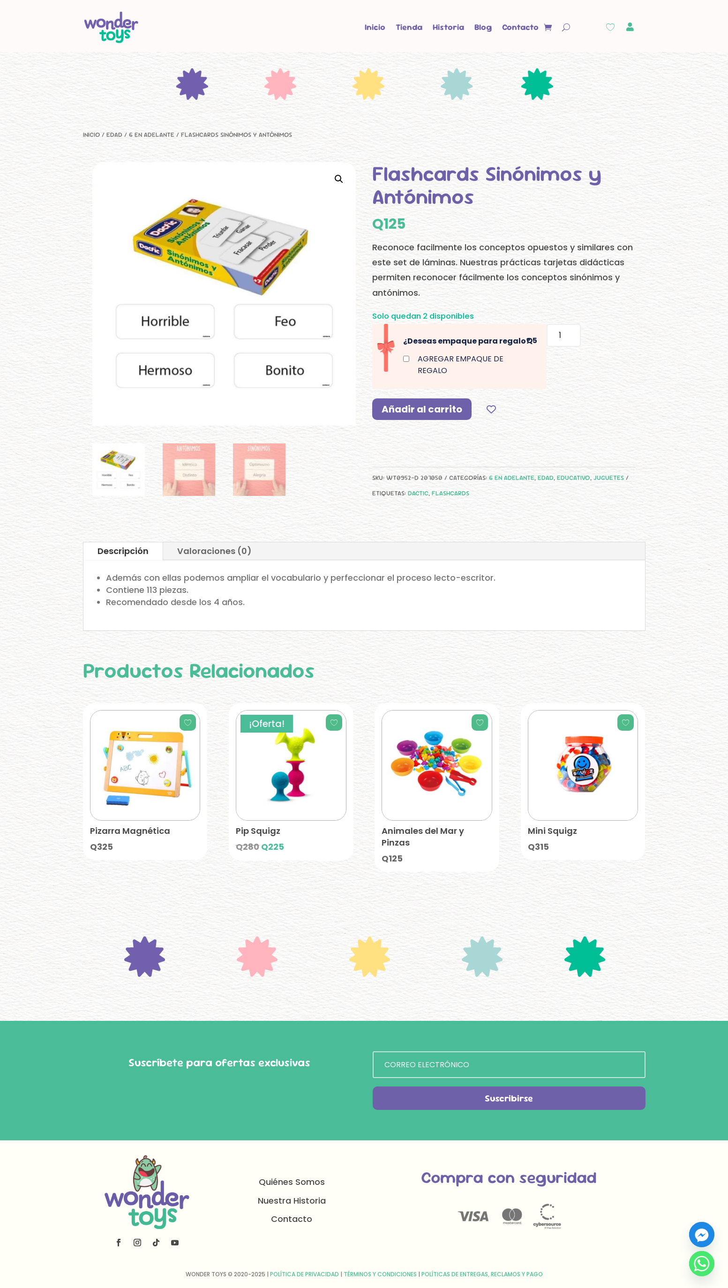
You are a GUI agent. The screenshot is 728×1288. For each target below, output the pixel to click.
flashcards (450, 493)
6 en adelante (151, 134)
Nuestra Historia (292, 1200)
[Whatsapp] (701, 1263)
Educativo (573, 477)
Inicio (375, 27)
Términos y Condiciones (380, 1274)
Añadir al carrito (422, 409)
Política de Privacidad (304, 1274)
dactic (418, 493)
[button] (338, 179)
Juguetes (608, 477)
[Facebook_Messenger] (701, 1234)
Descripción (123, 551)
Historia (448, 27)
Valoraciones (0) (214, 551)
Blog (483, 27)
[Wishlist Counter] (610, 27)
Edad (114, 134)
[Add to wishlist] (491, 408)
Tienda (409, 27)
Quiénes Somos (292, 1182)
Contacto (520, 27)
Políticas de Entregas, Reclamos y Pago (482, 1274)
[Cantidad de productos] (564, 335)
